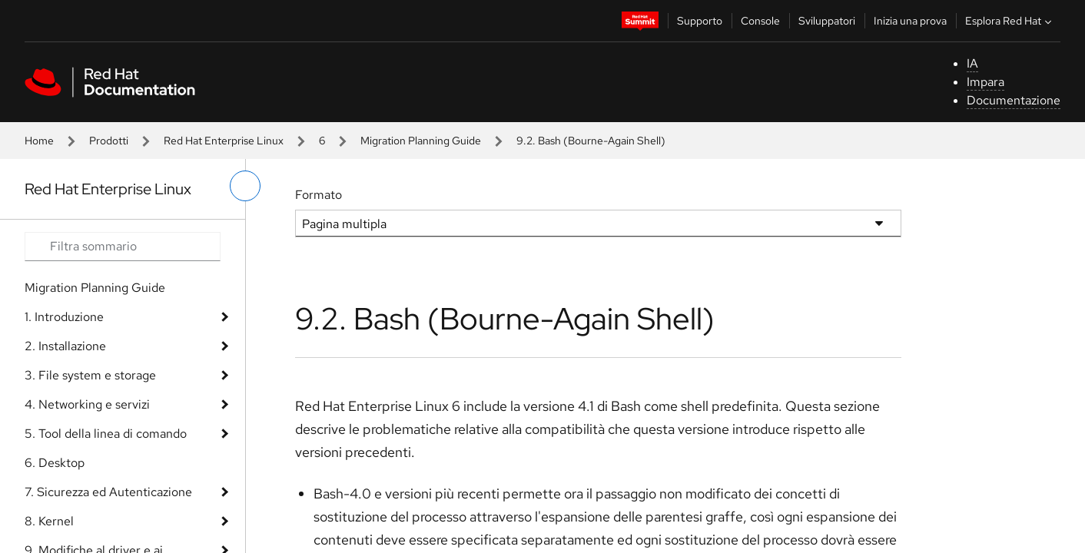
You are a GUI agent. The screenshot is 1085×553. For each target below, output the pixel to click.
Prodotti (108, 140)
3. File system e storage (90, 375)
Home (39, 140)
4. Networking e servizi (87, 404)
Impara (985, 82)
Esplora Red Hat (1010, 21)
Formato (318, 195)
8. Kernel (49, 521)
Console (760, 21)
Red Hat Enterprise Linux (224, 140)
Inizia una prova (910, 21)
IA (972, 63)
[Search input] (123, 246)
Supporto (699, 21)
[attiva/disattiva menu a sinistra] (245, 186)
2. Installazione (65, 346)
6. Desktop (55, 463)
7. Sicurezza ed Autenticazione (108, 492)
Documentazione (1013, 100)
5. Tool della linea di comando (106, 434)
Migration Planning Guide (420, 140)
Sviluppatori (826, 21)
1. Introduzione (64, 317)
